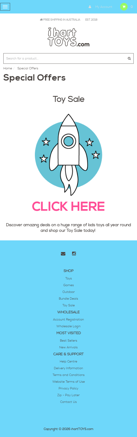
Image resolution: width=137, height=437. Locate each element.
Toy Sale (74, 230)
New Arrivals (68, 347)
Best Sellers (68, 341)
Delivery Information (68, 368)
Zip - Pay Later (68, 395)
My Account (99, 7)
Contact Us (68, 402)
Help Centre (68, 362)
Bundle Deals (68, 299)
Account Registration (68, 320)
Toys (68, 279)
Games (68, 285)
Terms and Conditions (69, 375)
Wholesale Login (68, 326)
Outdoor (68, 292)
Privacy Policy (68, 388)
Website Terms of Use (68, 382)
